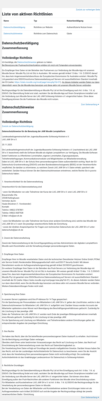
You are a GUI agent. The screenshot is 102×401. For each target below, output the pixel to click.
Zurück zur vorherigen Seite (88, 9)
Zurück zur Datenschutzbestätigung (17, 126)
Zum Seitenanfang (90, 104)
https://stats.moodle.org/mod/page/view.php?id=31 (37, 82)
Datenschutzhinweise (13, 33)
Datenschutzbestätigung (14, 27)
